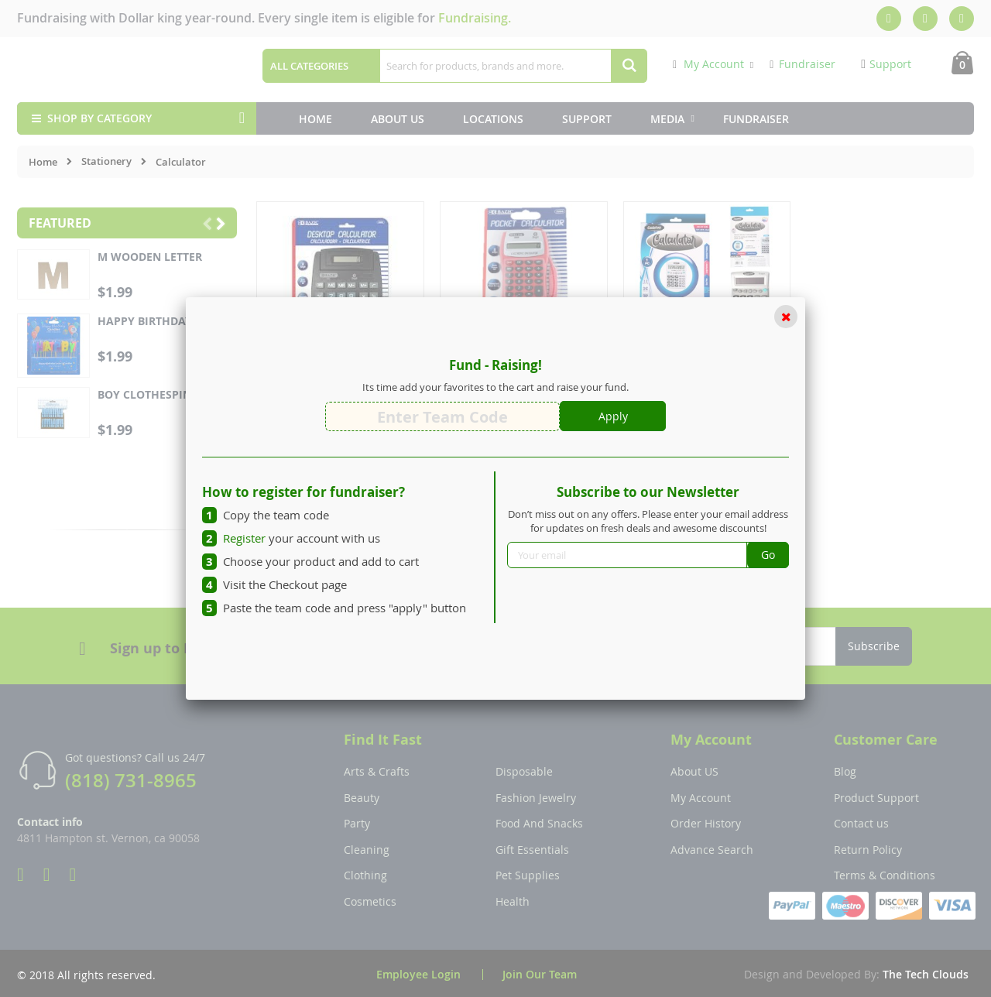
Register (244, 538)
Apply (613, 416)
